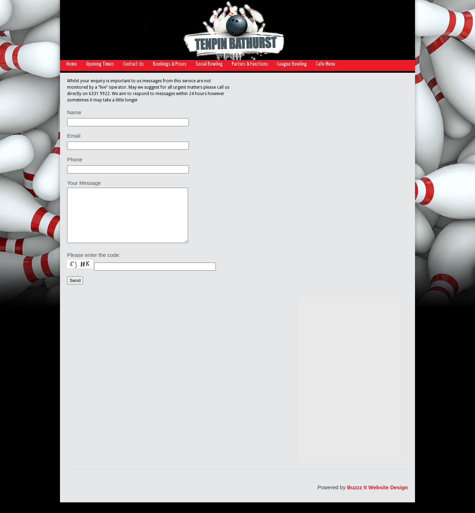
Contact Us (133, 64)
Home (71, 64)
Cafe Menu (325, 64)
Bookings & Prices (169, 64)
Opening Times (100, 64)
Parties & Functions (250, 64)
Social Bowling (209, 64)
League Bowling (292, 64)
